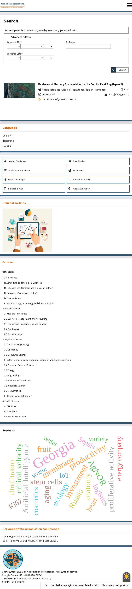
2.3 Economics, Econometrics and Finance (25, 324)
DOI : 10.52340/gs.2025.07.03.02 (59, 99)
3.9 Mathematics (12, 391)
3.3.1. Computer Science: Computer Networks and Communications (37, 360)
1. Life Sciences (9, 277)
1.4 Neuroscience (12, 298)
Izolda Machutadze (74, 89)
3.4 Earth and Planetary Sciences (20, 365)
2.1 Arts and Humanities (16, 313)
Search (122, 70)
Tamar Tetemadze (95, 89)
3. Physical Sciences (12, 339)
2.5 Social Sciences (14, 334)
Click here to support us (114, 585)
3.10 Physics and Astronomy (18, 396)
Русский (7, 146)
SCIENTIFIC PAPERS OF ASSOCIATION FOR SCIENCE (30, 540)
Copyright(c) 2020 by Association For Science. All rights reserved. (40, 571)
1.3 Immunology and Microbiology (21, 293)
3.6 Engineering (12, 375)
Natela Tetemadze (52, 89)
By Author (70, 42)
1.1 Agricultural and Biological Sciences (23, 283)
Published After (14, 42)
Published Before (14, 53)
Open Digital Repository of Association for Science (30, 536)
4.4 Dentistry (10, 411)
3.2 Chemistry (11, 349)
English (7, 135)
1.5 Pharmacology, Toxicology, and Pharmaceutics (29, 303)
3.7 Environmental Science (17, 380)
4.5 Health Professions (15, 416)
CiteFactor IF (9, 578)
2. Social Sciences (11, 308)
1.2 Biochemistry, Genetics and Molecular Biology (28, 288)
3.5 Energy (9, 370)
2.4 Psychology (12, 329)
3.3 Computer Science (15, 355)
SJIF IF (5, 582)
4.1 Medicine (10, 406)
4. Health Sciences (11, 401)
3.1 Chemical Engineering (16, 344)
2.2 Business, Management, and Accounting (26, 319)
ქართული (8, 140)
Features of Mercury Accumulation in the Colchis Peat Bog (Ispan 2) (80, 84)
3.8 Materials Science (15, 385)
